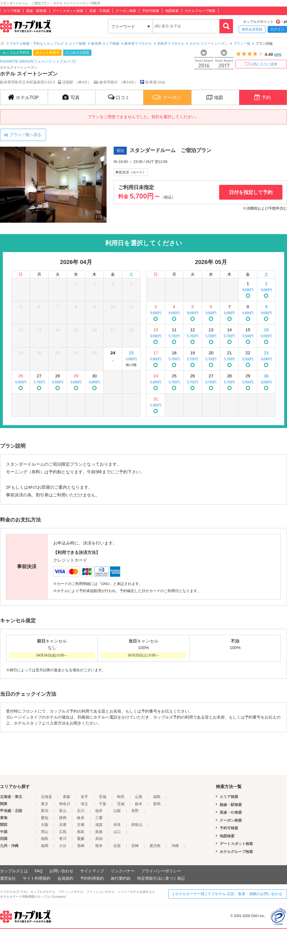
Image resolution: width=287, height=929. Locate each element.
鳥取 (80, 832)
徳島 (44, 838)
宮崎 (135, 846)
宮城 (102, 797)
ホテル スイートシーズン (209, 44)
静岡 (62, 818)
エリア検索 (11, 11)
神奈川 (64, 804)
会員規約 (65, 878)
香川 (62, 838)
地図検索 (172, 11)
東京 (44, 804)
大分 (62, 846)
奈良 (117, 824)
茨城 (120, 804)
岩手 (84, 797)
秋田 (120, 797)
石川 (80, 811)
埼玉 (84, 804)
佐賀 (117, 846)
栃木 (138, 804)
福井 (99, 811)
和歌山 (136, 824)
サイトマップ (92, 871)
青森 (66, 797)
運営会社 (8, 878)
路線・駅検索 (36, 11)
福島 (157, 797)
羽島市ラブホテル (170, 44)
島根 (99, 832)
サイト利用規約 (37, 878)
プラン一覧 (241, 44)
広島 (62, 832)
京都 (80, 824)
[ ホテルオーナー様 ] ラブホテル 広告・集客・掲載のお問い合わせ (227, 894)
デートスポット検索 (68, 11)
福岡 (44, 846)
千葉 (102, 804)
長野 (135, 811)
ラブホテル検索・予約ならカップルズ (35, 44)
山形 (138, 797)
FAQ (39, 871)
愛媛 (80, 838)
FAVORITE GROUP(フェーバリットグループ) (38, 61)
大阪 (44, 824)
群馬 (157, 804)
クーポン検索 (126, 11)
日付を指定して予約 (251, 192)
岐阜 (80, 818)
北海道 (46, 797)
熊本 (99, 846)
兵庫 (62, 824)
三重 (99, 818)
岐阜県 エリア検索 (105, 44)
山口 (117, 832)
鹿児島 (155, 846)
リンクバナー (123, 871)
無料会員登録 (252, 29)
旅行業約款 (121, 878)
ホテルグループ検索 (200, 11)
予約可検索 (150, 11)
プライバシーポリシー (161, 871)
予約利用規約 (92, 878)
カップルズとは (14, 871)
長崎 (80, 846)
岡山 (44, 832)
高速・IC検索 (99, 11)
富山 (62, 811)
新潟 (44, 811)
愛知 (44, 818)
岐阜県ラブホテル (138, 44)
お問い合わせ (61, 871)
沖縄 (175, 846)
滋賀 (99, 824)
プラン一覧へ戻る (25, 134)
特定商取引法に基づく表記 (161, 878)
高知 (99, 838)
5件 (277, 54)
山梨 (117, 811)
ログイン (277, 29)
